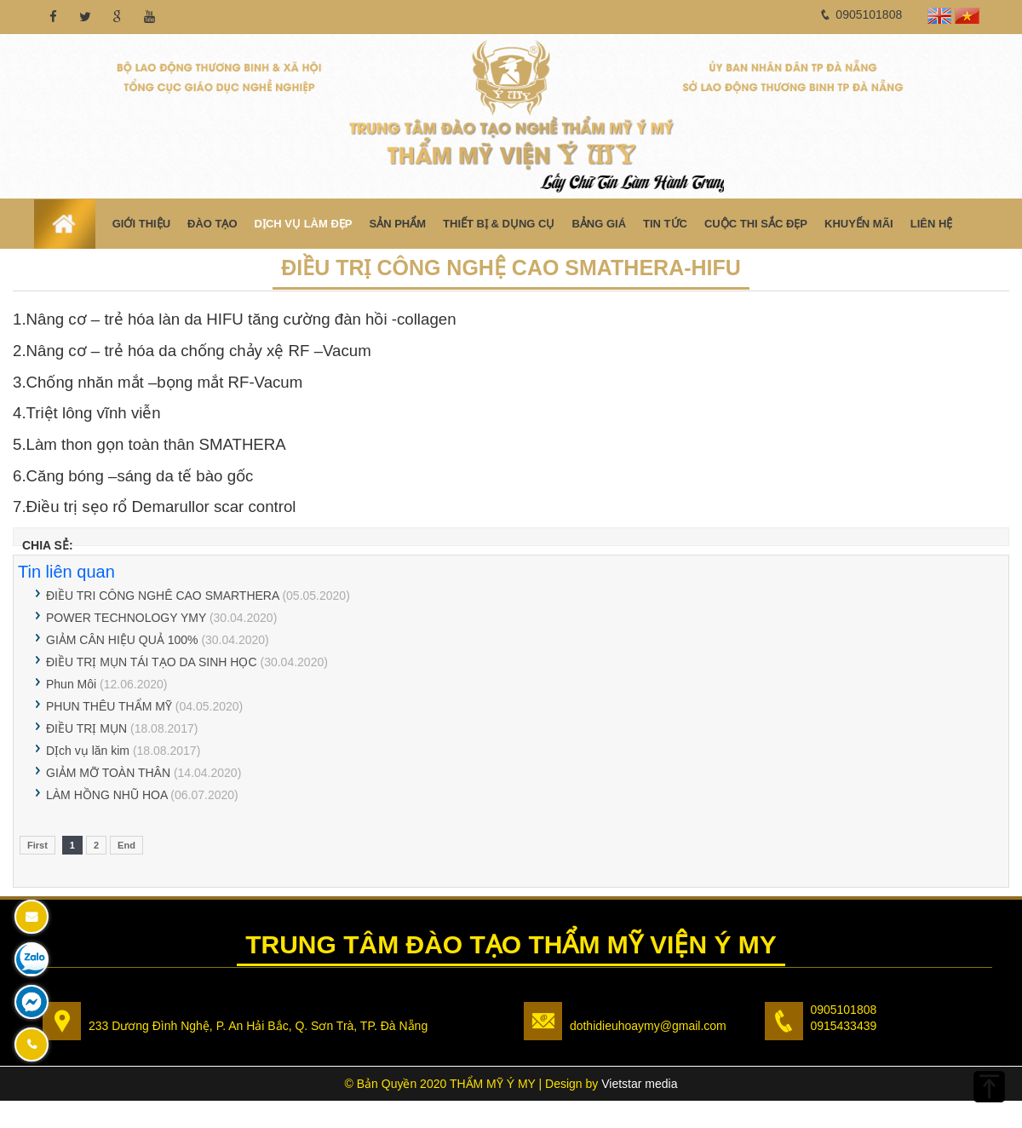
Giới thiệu (141, 223)
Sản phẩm (397, 223)
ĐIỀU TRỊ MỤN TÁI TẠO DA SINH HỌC (151, 662)
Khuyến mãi (858, 223)
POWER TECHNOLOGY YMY (126, 617)
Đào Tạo (212, 223)
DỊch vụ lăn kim (87, 750)
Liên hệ (931, 223)
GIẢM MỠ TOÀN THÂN (108, 773)
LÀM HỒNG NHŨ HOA (106, 795)
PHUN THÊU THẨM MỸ (109, 706)
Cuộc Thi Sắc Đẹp (755, 223)
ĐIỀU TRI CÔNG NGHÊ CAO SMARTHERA (162, 595)
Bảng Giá (598, 223)
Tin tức (665, 223)
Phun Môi (71, 684)
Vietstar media (639, 1084)
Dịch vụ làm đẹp (304, 223)
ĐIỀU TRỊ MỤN (86, 728)
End (126, 845)
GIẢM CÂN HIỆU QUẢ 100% (123, 640)
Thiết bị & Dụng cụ (498, 223)
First (37, 845)
